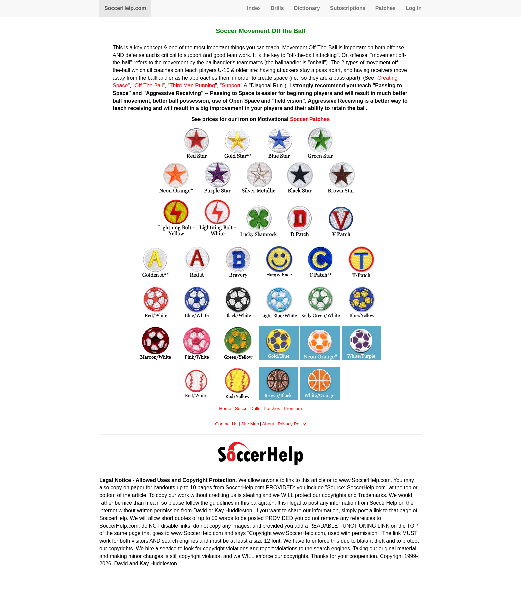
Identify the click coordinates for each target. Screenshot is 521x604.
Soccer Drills (247, 408)
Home (225, 408)
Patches (385, 8)
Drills (277, 8)
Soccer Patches (310, 119)
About (268, 423)
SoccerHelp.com (125, 8)
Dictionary (307, 8)
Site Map (250, 423)
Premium (293, 408)
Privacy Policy (292, 423)
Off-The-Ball (149, 85)
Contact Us (226, 423)
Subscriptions (347, 8)
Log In (414, 8)
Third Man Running (192, 85)
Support (231, 85)
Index (254, 8)
